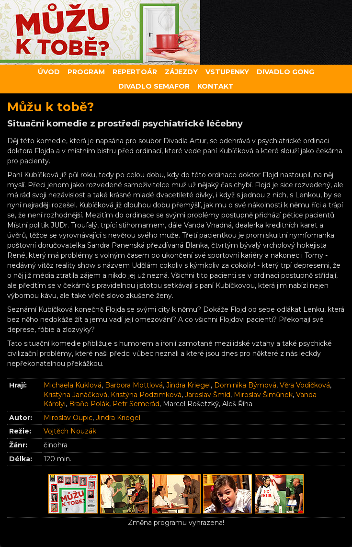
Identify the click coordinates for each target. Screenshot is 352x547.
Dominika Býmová (245, 385)
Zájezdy (181, 72)
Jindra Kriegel (188, 385)
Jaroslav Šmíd (207, 394)
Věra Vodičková (305, 385)
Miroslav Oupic (68, 417)
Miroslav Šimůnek (263, 394)
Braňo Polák (89, 403)
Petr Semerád (136, 403)
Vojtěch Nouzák (70, 431)
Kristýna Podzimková (146, 394)
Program (86, 72)
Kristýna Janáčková (75, 394)
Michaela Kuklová (73, 385)
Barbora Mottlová (134, 385)
